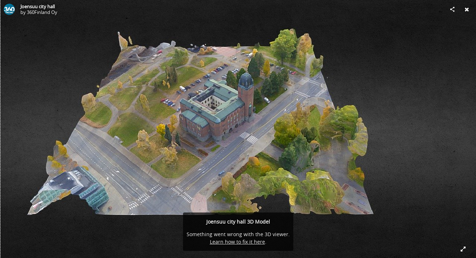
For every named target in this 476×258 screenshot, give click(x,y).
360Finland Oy (42, 12)
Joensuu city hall (37, 6)
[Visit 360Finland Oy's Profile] (9, 9)
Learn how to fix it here (237, 241)
